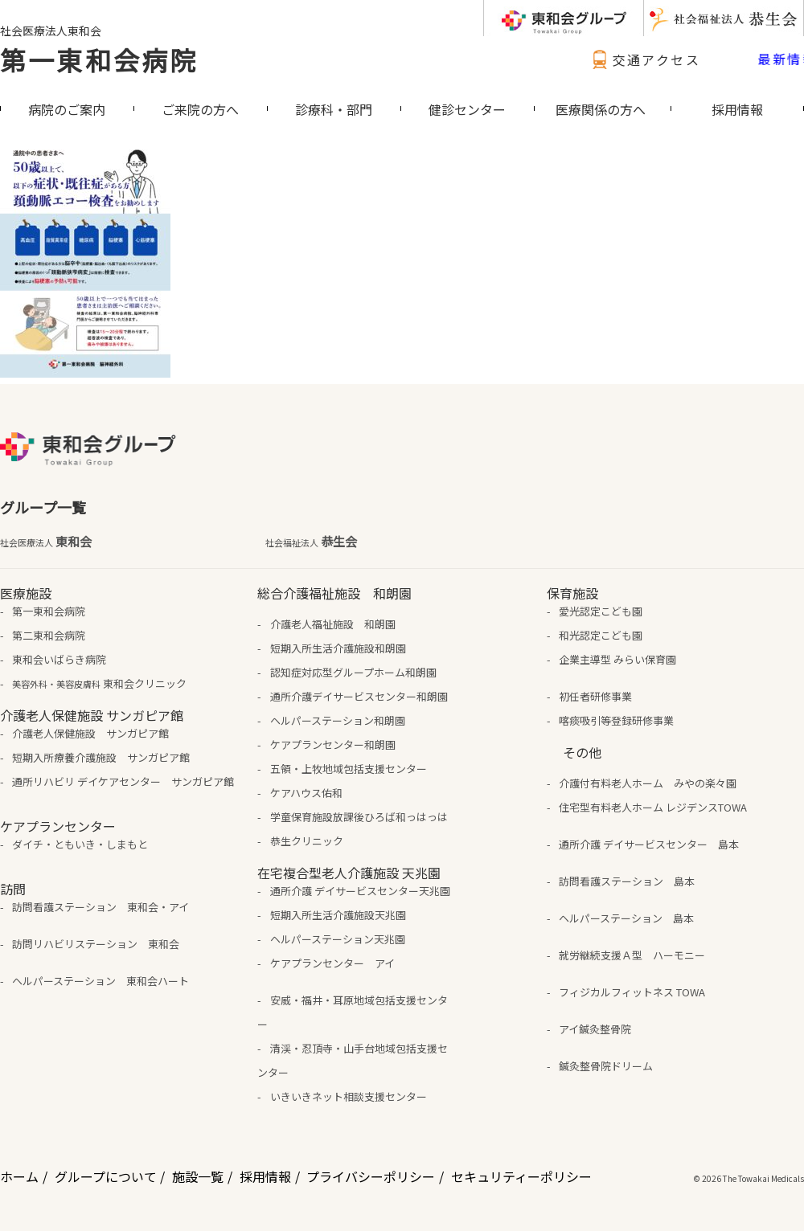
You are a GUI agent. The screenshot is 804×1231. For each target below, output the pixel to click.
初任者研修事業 (595, 696)
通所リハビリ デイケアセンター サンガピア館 (123, 781)
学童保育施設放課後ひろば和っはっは (359, 816)
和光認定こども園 (600, 635)
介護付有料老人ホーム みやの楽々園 (647, 783)
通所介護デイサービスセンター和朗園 (359, 696)
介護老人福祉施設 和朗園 (333, 624)
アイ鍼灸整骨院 (595, 1029)
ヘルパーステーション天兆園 (337, 939)
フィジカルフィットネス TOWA (632, 992)
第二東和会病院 (48, 635)
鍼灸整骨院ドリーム (606, 1066)
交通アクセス (644, 59)
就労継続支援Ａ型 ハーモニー (632, 955)
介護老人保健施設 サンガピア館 (90, 733)
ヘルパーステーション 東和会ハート (100, 980)
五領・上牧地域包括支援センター (348, 768)
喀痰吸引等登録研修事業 (616, 720)
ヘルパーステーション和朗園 (337, 720)
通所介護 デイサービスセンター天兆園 (360, 890)
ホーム (19, 1176)
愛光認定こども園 (600, 611)
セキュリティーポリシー (521, 1176)
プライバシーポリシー (370, 1176)
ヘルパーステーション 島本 (626, 918)
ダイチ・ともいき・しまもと (80, 844)
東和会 (46, 541)
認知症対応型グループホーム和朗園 (353, 672)
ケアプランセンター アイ (332, 963)
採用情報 (265, 1176)
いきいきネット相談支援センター (348, 1096)
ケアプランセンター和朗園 (333, 744)
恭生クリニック (306, 841)
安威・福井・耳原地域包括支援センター (352, 1012)
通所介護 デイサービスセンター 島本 (649, 844)
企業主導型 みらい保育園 (617, 659)
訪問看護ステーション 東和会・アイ (100, 906)
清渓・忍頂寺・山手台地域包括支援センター (352, 1060)
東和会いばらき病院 (59, 659)
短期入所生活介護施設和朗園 (338, 648)
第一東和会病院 (99, 59)
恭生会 (311, 541)
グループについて (106, 1176)
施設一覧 (198, 1176)
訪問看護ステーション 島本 (627, 881)
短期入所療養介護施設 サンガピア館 (101, 757)
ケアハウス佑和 (306, 792)
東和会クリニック (99, 683)
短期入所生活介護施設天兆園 (338, 914)
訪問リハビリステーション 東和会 (95, 943)
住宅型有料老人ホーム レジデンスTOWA (653, 807)
